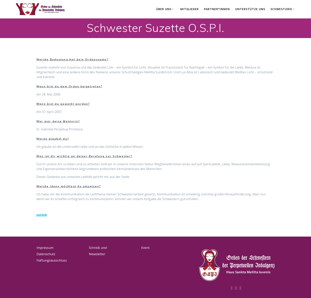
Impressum (44, 247)
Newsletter (97, 254)
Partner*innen (217, 9)
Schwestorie (281, 9)
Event (145, 247)
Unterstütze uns (250, 9)
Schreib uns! (98, 247)
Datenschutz (45, 254)
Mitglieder (189, 9)
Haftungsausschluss (51, 260)
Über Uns (163, 9)
